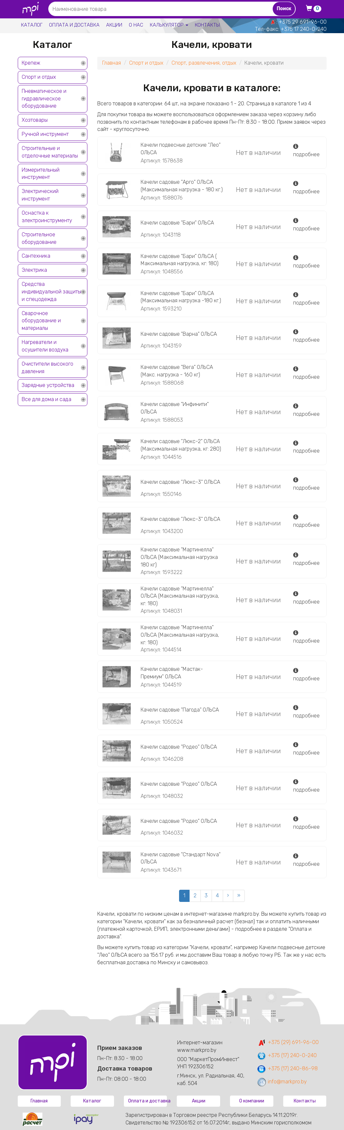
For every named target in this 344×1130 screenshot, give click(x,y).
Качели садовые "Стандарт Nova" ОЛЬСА (180, 858)
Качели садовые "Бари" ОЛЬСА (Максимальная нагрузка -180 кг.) (181, 297)
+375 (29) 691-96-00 (288, 1042)
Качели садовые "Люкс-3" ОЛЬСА (180, 482)
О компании (251, 1101)
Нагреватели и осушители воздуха (45, 346)
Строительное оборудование (39, 238)
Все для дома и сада (46, 399)
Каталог (31, 25)
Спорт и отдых (39, 77)
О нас (136, 25)
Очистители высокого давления (47, 367)
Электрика (34, 270)
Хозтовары (35, 120)
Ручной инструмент (45, 134)
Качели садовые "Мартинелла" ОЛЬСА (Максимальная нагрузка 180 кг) (179, 557)
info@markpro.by (282, 1081)
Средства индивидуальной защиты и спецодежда (51, 291)
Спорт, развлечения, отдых (204, 63)
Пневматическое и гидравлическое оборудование (44, 98)
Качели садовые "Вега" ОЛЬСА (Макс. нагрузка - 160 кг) (177, 371)
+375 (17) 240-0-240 (287, 1055)
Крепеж (31, 63)
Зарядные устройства (48, 385)
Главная (111, 63)
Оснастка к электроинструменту (47, 217)
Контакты (207, 25)
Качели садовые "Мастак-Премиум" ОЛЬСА (172, 673)
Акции (114, 25)
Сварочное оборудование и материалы (41, 320)
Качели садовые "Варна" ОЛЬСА (179, 334)
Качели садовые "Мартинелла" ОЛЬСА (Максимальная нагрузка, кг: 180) (180, 596)
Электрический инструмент (40, 195)
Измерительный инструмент (40, 174)
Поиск (284, 8)
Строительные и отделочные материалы (50, 152)
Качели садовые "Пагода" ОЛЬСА (180, 710)
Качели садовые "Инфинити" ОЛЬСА (175, 408)
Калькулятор (169, 25)
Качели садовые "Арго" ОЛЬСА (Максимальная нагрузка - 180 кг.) (182, 186)
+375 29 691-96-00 (303, 22)
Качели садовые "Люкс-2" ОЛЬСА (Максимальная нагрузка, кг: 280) (181, 445)
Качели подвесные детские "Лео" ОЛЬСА (180, 149)
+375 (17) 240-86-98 (287, 1068)
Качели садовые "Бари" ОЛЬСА (177, 223)
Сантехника (36, 256)
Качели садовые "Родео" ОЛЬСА (179, 747)
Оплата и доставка (74, 25)
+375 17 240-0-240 (304, 29)
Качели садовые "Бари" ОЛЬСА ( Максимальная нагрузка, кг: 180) (179, 260)
